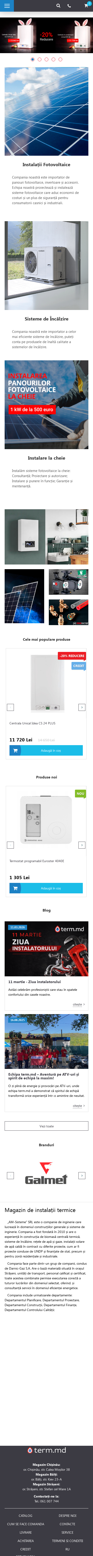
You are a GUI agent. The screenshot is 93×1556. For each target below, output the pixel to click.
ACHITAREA (26, 1540)
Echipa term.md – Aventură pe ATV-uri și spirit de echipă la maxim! (43, 1076)
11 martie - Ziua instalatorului (34, 982)
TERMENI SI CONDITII (67, 1540)
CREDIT (25, 1549)
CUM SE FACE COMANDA (25, 1524)
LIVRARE (26, 1532)
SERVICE (67, 1532)
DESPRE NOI (67, 1515)
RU (67, 1549)
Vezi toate (47, 1126)
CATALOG (25, 1515)
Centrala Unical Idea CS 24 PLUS (32, 723)
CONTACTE (67, 1524)
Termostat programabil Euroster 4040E (36, 861)
